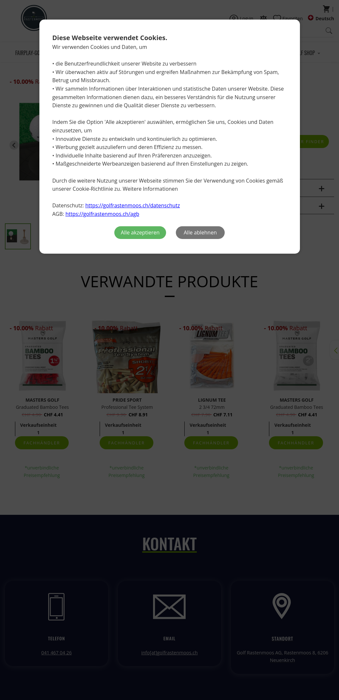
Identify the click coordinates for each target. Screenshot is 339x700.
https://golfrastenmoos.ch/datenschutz (132, 205)
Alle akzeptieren (140, 232)
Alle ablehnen (200, 232)
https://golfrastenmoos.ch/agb (102, 213)
